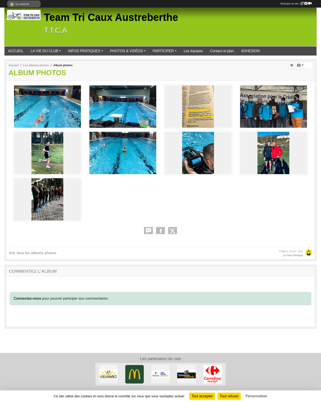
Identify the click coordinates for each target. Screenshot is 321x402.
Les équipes (193, 51)
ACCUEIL (15, 51)
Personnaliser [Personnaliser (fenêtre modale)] (257, 396)
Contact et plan (222, 51)
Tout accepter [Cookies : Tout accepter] (202, 396)
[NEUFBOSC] (186, 374)
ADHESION (250, 51)
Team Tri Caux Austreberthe (111, 17)
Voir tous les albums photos (32, 253)
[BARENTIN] (134, 374)
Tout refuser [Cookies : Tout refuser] (229, 396)
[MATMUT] (160, 374)
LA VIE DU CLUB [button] (44, 51)
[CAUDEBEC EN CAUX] (108, 374)
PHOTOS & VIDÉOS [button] (126, 51)
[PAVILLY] (212, 374)
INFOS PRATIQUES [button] (84, 51)
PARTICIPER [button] (163, 51)
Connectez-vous (27, 298)
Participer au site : (296, 3)
